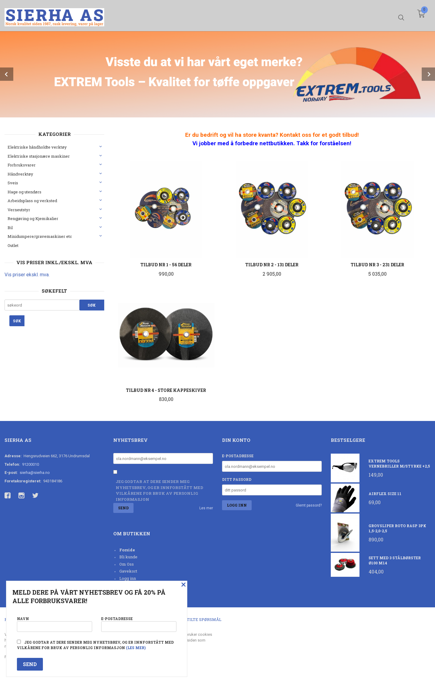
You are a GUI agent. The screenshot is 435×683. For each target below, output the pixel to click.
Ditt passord (236, 479)
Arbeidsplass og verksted (32, 200)
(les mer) (136, 647)
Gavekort (128, 571)
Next (428, 74)
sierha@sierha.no (35, 472)
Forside (127, 550)
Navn (54, 624)
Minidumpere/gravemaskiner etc (40, 236)
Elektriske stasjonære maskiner (39, 156)
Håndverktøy (20, 174)
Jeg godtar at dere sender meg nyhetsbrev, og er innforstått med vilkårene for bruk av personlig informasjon (159, 490)
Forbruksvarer (22, 165)
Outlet (13, 245)
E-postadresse (237, 455)
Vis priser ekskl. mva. (27, 274)
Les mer (206, 508)
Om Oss (126, 564)
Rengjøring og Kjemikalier (33, 218)
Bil (10, 227)
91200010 (30, 464)
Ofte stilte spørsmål (197, 619)
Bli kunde (128, 557)
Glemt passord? (309, 505)
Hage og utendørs (24, 192)
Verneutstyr (19, 209)
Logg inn (127, 578)
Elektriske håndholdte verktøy (37, 147)
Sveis (13, 183)
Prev (6, 74)
